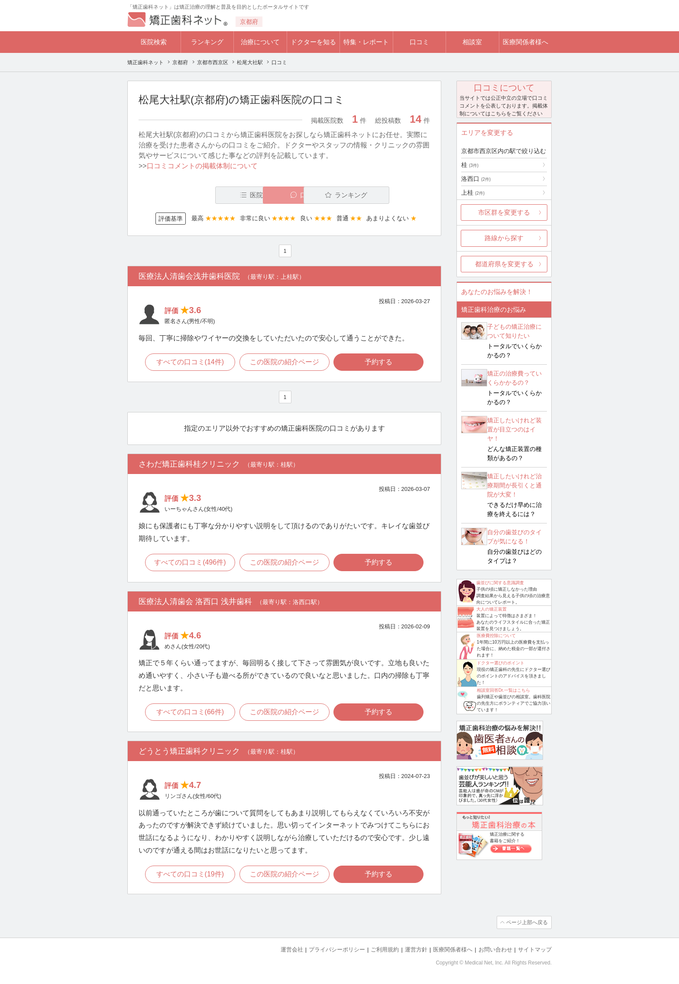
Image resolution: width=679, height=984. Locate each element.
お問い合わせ (495, 949)
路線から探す (504, 238)
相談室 (472, 42)
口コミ (419, 42)
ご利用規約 (385, 949)
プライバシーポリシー (337, 949)
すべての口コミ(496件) (190, 562)
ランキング (207, 42)
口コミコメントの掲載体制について (202, 166)
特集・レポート (366, 42)
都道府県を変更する (504, 264)
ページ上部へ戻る (527, 922)
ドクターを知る (313, 42)
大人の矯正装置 (491, 609)
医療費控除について (496, 635)
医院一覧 (198, 195)
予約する (379, 362)
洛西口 (476, 178)
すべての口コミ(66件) (189, 712)
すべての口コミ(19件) (189, 874)
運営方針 (416, 949)
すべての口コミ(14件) (189, 362)
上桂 (473, 192)
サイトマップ (535, 949)
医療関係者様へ (525, 42)
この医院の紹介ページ (284, 362)
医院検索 (154, 42)
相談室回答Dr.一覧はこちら (503, 690)
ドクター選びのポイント (500, 662)
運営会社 (292, 949)
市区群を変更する (504, 212)
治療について (260, 42)
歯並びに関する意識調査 (500, 582)
